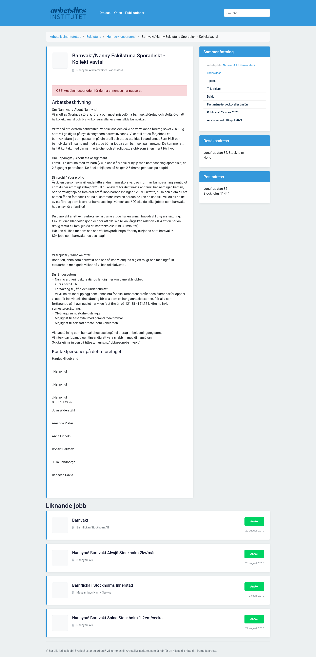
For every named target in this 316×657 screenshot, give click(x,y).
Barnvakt (80, 520)
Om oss (105, 13)
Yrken (118, 13)
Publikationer (135, 13)
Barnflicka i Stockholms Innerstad (102, 585)
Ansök (254, 521)
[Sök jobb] (247, 13)
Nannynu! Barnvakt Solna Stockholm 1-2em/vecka (117, 617)
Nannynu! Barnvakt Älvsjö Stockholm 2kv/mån (114, 552)
